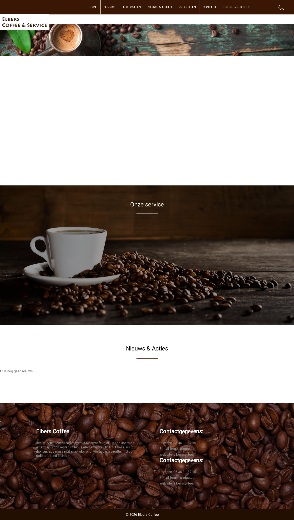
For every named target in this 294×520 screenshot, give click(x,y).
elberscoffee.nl (184, 454)
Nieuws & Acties (160, 7)
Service (110, 7)
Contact (209, 7)
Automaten (132, 7)
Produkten (187, 7)
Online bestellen (236, 7)
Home (93, 7)
